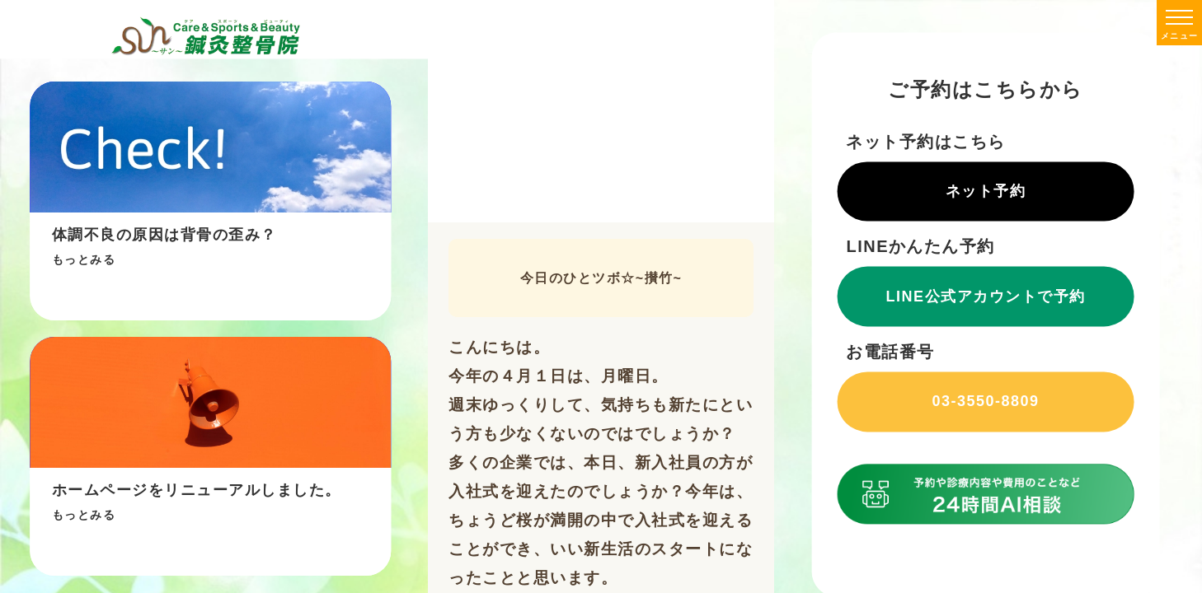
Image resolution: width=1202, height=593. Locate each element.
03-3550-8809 (985, 402)
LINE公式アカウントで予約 (986, 296)
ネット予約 (986, 191)
